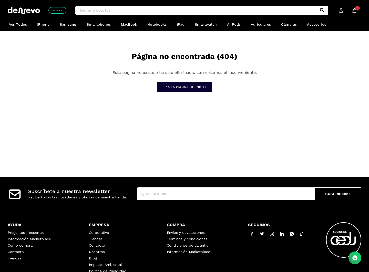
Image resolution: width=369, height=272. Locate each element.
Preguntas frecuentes (26, 232)
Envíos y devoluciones (186, 232)
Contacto (16, 252)
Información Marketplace (29, 239)
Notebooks (157, 24)
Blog (93, 258)
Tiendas (14, 258)
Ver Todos (18, 24)
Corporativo (99, 232)
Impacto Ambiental (105, 265)
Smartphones (99, 24)
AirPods (234, 24)
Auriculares (261, 24)
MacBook (129, 24)
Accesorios (316, 24)
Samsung (68, 24)
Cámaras (289, 24)
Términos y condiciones (187, 239)
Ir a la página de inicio (184, 87)
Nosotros (97, 252)
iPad (180, 24)
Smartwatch (206, 24)
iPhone (43, 24)
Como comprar (21, 245)
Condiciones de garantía (187, 245)
